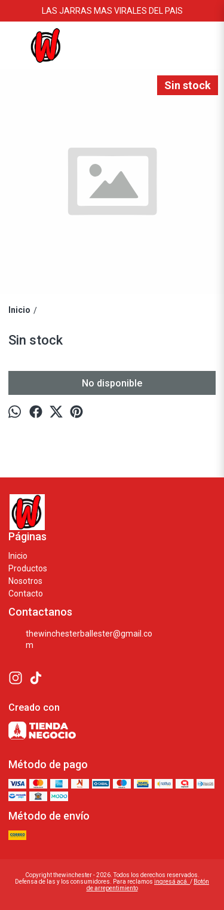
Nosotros (25, 581)
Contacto (25, 593)
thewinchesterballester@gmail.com (80, 639)
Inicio (17, 556)
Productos (27, 568)
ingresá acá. (172, 881)
